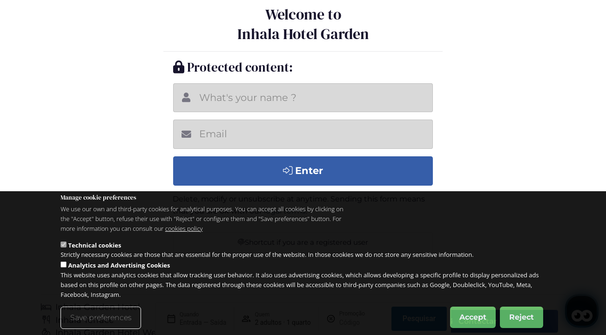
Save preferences (100, 317)
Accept (472, 317)
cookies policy (184, 228)
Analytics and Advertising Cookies (119, 265)
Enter (303, 170)
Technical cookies (94, 245)
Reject (521, 317)
